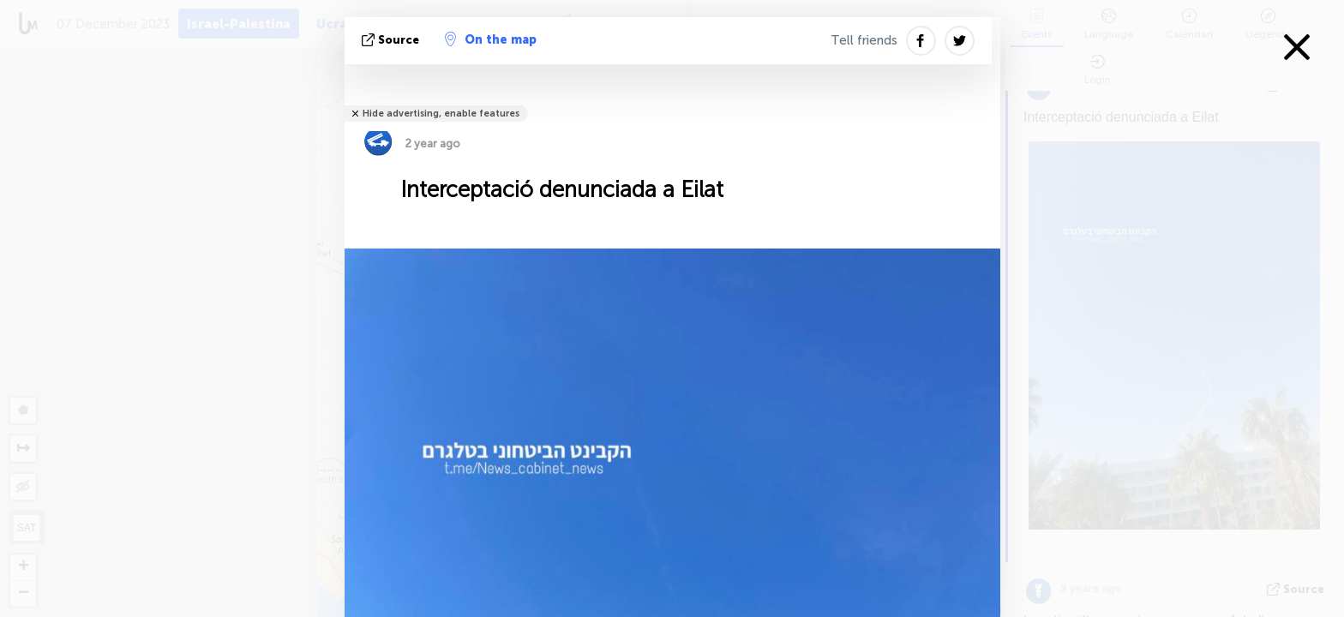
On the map (491, 39)
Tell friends (864, 40)
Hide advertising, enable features (441, 113)
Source (392, 39)
